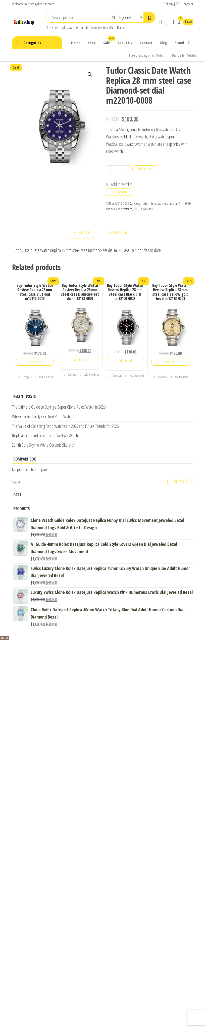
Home (75, 42)
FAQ (178, 4)
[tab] (84, 232)
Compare (122, 191)
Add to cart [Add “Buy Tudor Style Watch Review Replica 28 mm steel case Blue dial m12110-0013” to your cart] (34, 362)
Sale (108, 40)
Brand (179, 42)
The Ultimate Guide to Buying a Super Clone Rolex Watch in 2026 (59, 407)
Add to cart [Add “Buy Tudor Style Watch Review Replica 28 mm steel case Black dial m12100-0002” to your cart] (125, 360)
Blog (163, 42)
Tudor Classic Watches (154, 203)
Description (80, 232)
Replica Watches (69, 27)
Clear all (16, 482)
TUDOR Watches (143, 209)
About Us (125, 42)
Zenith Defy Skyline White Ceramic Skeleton (43, 445)
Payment (188, 4)
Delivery (168, 4)
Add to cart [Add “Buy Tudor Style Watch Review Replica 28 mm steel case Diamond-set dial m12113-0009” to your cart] (80, 359)
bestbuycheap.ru (37, 4)
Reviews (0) (118, 232)
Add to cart (144, 168)
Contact (146, 42)
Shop (92, 42)
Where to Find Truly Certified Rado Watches (44, 416)
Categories (32, 42)
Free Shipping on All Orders (147, 55)
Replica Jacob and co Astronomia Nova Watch (45, 436)
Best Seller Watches (184, 55)
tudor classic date (148, 250)
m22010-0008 (183, 203)
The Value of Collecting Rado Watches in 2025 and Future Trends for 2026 (65, 426)
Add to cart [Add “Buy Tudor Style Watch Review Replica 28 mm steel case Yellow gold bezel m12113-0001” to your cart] (170, 362)
